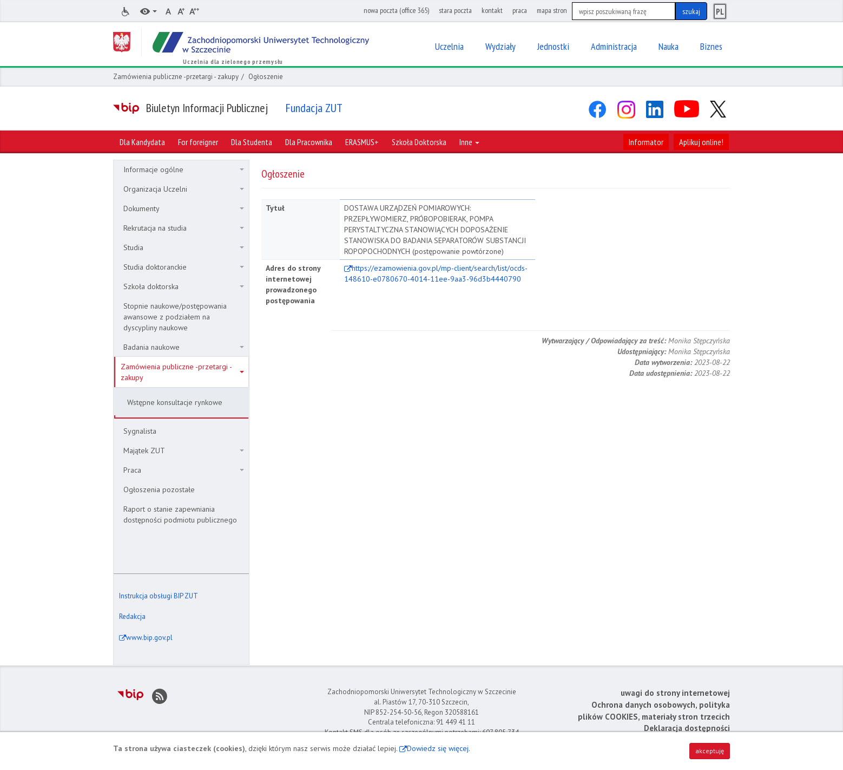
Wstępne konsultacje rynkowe (174, 402)
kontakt (492, 10)
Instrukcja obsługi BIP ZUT (158, 596)
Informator (646, 141)
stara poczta (455, 10)
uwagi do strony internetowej (675, 693)
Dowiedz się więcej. (438, 748)
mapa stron (552, 10)
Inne (469, 141)
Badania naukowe (183, 347)
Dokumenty (183, 208)
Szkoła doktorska (183, 286)
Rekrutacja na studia (183, 228)
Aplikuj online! (701, 141)
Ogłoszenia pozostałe (159, 489)
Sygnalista (139, 431)
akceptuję (709, 751)
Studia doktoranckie (183, 267)
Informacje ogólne (183, 169)
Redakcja (132, 616)
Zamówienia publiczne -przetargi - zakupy (176, 76)
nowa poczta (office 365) (396, 10)
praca (519, 10)
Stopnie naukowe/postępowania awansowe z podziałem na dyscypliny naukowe (175, 316)
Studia (183, 247)
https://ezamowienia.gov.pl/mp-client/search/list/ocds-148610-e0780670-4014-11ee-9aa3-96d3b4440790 (436, 273)
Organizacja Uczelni (183, 189)
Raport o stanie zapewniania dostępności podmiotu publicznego (180, 514)
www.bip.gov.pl (149, 637)
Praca (183, 470)
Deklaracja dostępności (687, 728)
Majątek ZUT (183, 450)
